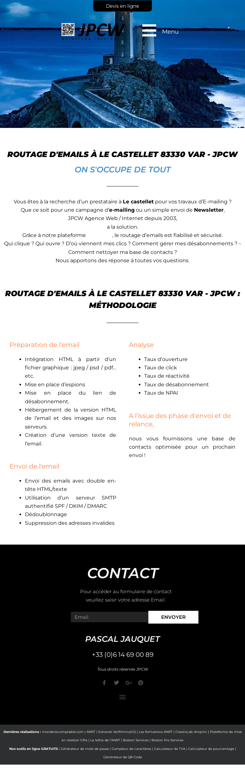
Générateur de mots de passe (85, 749)
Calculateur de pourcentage (211, 749)
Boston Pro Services (167, 740)
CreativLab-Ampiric (191, 732)
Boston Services (136, 740)
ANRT (90, 732)
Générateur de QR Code (122, 757)
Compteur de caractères (131, 749)
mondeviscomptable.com (63, 732)
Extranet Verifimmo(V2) (117, 732)
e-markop (99, 235)
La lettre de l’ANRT (105, 740)
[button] (122, 697)
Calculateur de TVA (169, 749)
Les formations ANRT (156, 732)
